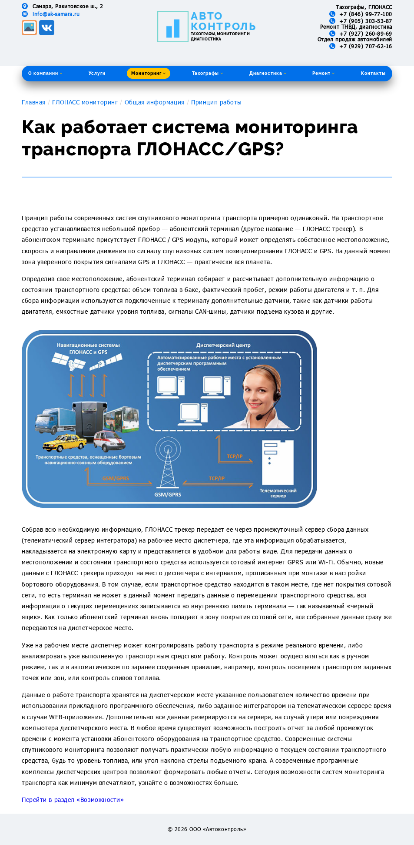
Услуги (97, 73)
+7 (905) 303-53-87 (365, 20)
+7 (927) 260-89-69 (365, 33)
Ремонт (323, 73)
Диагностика (268, 73)
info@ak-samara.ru (56, 13)
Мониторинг (148, 73)
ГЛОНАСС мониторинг (85, 102)
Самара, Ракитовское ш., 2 (68, 6)
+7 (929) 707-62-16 (365, 46)
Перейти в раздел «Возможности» (73, 799)
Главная (34, 102)
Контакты (373, 73)
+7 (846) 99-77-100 (365, 13)
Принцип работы (216, 102)
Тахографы (207, 73)
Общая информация (155, 102)
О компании (45, 73)
